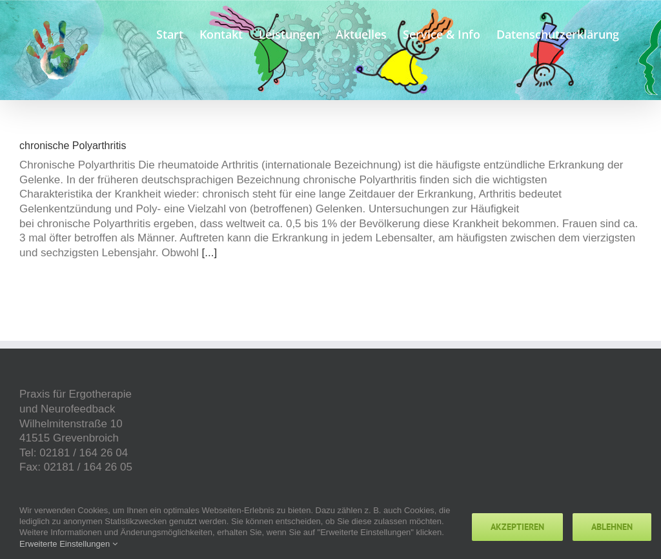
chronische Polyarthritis (72, 145)
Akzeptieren (517, 527)
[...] (210, 253)
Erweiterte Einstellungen (68, 544)
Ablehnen (612, 527)
